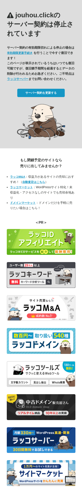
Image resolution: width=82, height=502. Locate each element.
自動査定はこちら (33, 182)
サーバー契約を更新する (41, 92)
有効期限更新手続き (20, 53)
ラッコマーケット (21, 187)
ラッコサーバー (17, 79)
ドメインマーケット (23, 202)
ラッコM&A (17, 176)
